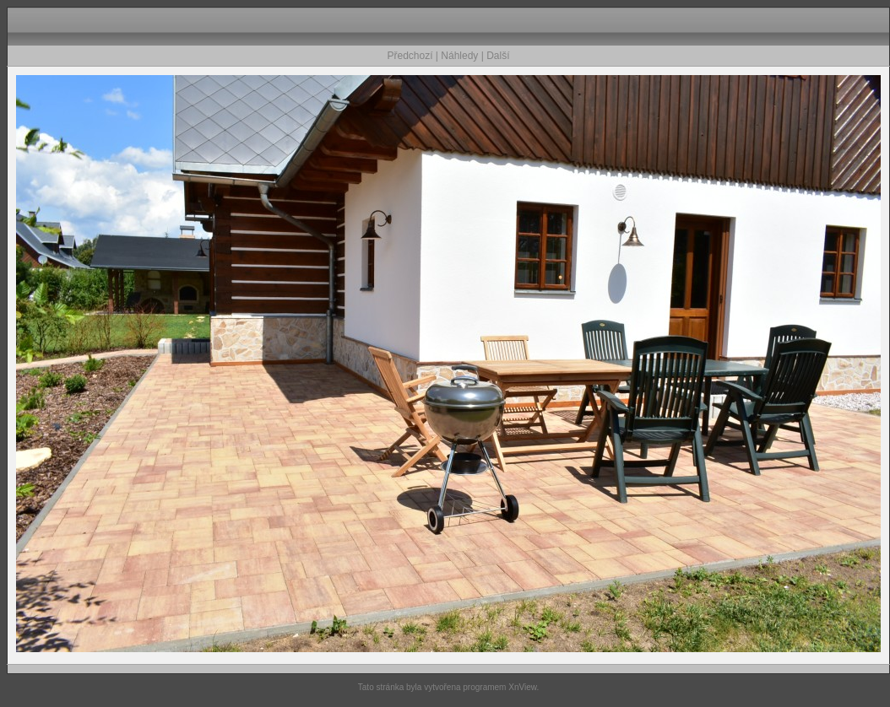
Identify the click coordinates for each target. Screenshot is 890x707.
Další (497, 56)
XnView (522, 687)
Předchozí (410, 56)
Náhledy (459, 56)
